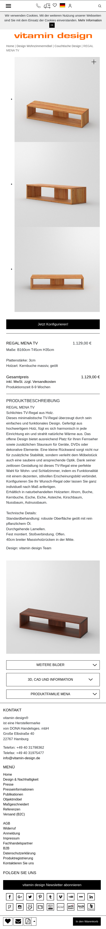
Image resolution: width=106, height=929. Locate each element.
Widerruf (9, 828)
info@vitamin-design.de (21, 758)
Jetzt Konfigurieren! (53, 324)
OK (52, 25)
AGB (6, 823)
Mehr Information (90, 20)
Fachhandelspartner (18, 843)
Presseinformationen (18, 789)
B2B (6, 848)
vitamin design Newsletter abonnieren (51, 885)
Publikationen (13, 794)
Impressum (11, 838)
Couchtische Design (67, 46)
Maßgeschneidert (16, 804)
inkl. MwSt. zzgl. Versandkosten (31, 382)
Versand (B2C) (14, 814)
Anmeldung (11, 833)
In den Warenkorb (87, 921)
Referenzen (11, 809)
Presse (8, 784)
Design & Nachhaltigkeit (20, 779)
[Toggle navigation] (8, 6)
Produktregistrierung (18, 858)
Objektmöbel (12, 799)
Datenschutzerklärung (19, 853)
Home (10, 46)
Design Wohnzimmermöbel (34, 46)
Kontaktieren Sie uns (18, 863)
